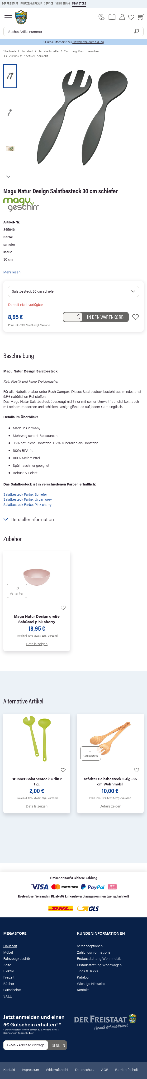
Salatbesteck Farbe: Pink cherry (27, 504)
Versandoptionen (90, 945)
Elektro (8, 970)
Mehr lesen (11, 271)
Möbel (8, 952)
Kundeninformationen (101, 933)
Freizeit (8, 977)
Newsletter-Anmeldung (88, 42)
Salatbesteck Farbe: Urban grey (27, 499)
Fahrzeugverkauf (31, 3)
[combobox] (73, 31)
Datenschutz (85, 1069)
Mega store (79, 3)
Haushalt (10, 945)
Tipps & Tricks (87, 970)
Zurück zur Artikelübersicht (25, 55)
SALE (7, 995)
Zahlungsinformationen (94, 952)
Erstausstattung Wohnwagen (99, 964)
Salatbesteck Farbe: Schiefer (25, 494)
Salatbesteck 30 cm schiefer (33, 291)
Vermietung (63, 3)
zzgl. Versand (42, 325)
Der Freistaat (10, 3)
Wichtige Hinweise (91, 983)
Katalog (83, 977)
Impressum (30, 1069)
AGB (105, 1069)
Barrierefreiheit (126, 1069)
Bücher (8, 983)
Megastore (15, 933)
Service (48, 3)
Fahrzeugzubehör (16, 958)
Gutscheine (12, 989)
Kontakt (83, 989)
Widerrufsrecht (57, 1069)
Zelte (7, 964)
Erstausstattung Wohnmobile (99, 958)
